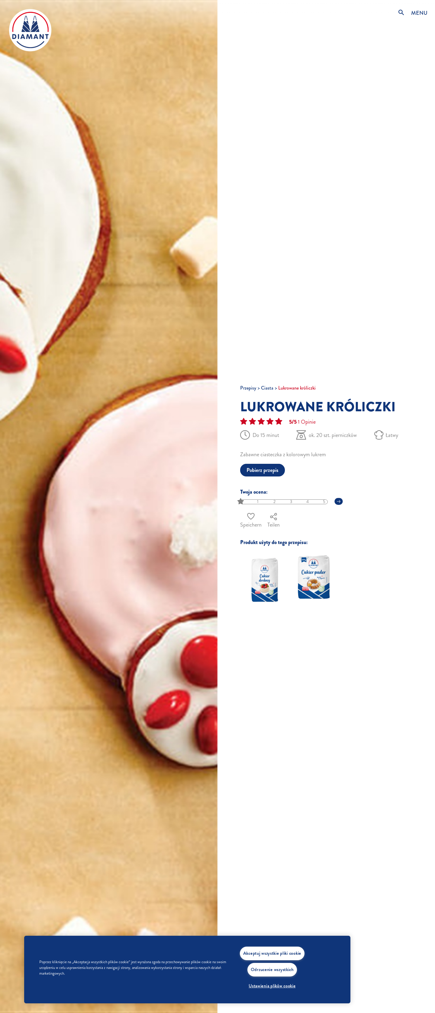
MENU (419, 13)
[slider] (241, 501)
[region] (187, 969)
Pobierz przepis (262, 470)
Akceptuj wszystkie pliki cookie (272, 953)
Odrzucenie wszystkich (272, 970)
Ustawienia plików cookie (272, 986)
